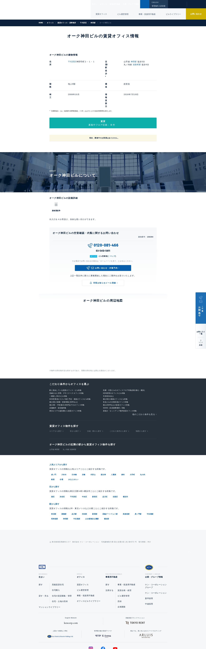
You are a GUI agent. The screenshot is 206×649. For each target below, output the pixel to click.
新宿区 (94, 469)
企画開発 (122, 580)
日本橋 (74, 447)
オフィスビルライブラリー (88, 574)
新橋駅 (64, 486)
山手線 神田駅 (54, 422)
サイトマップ (132, 638)
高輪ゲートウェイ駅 (110, 486)
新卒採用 (149, 571)
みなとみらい (73, 452)
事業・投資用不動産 (147, 14)
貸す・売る (44, 569)
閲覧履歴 (177, 6)
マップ (112, 229)
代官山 (93, 447)
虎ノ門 (53, 447)
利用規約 (117, 638)
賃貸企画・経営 (124, 563)
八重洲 (113, 447)
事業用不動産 (120, 4)
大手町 (132, 447)
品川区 (105, 469)
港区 (53, 469)
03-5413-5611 (103, 223)
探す (41, 558)
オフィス (106, 4)
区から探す (74, 404)
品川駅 (74, 486)
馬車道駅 (54, 491)
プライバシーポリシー (99, 638)
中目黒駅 (150, 486)
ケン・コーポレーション (156, 566)
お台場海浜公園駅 (92, 491)
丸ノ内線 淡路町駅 (69, 422)
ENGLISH (155, 2)
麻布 (123, 447)
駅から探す (55, 476)
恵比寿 (103, 447)
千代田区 (72, 62)
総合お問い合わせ (76, 638)
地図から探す (141, 404)
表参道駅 (126, 486)
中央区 (84, 469)
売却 (119, 574)
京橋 (83, 447)
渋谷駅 (84, 486)
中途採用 (149, 577)
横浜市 (125, 469)
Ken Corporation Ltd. (26, 9)
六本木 (64, 447)
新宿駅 (94, 486)
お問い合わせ (196, 14)
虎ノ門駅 (138, 486)
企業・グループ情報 (139, 4)
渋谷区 (62, 469)
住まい (95, 4)
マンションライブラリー (49, 580)
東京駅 (53, 486)
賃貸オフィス (83, 558)
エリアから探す (55, 404)
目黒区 (115, 469)
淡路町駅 (137, 64)
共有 (201, 345)
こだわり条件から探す (118, 404)
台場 (61, 452)
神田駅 (134, 62)
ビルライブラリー (173, 14)
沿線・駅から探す (94, 404)
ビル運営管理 (122, 14)
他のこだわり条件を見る (143, 387)
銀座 (53, 452)
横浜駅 (106, 491)
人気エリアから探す (60, 437)
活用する (109, 563)
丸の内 (142, 447)
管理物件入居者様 (158, 6)
